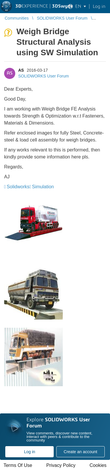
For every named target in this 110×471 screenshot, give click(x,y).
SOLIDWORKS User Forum (43, 76)
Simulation (43, 186)
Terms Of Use (18, 465)
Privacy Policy (61, 465)
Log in (29, 451)
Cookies (97, 465)
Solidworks (18, 186)
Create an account (80, 451)
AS (21, 70)
